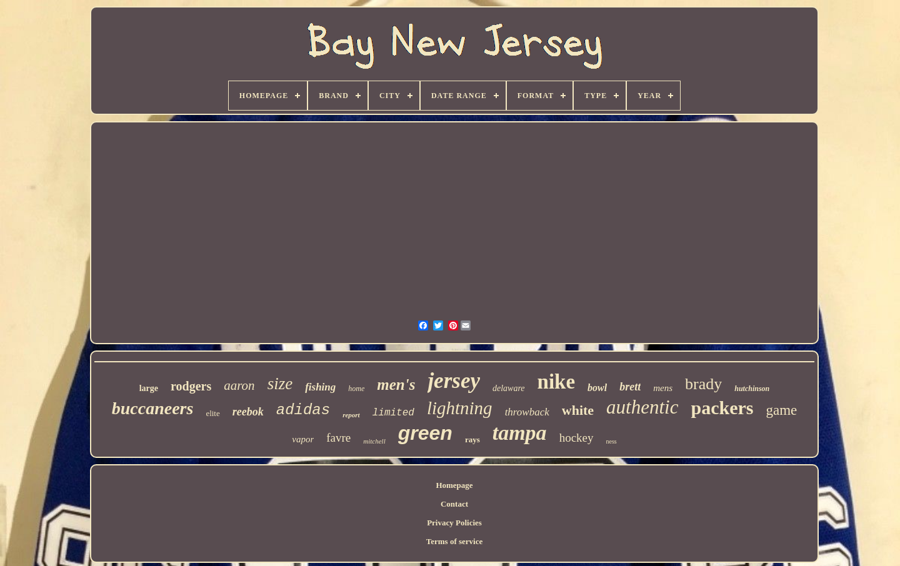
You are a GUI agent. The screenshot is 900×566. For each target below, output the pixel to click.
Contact (454, 504)
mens (662, 388)
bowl (597, 387)
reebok (248, 411)
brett (630, 386)
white (578, 410)
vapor (303, 439)
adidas (303, 410)
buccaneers (153, 408)
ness (611, 441)
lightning (459, 408)
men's (396, 384)
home (356, 388)
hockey (576, 437)
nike (557, 381)
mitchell (374, 441)
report (351, 415)
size (280, 383)
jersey (454, 381)
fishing (320, 387)
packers (722, 407)
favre (338, 437)
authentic (642, 407)
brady (703, 384)
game (781, 410)
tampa (519, 432)
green (425, 433)
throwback (527, 412)
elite (212, 413)
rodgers (191, 386)
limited (393, 413)
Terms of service (454, 541)
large (148, 388)
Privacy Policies (454, 522)
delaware (508, 388)
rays (472, 439)
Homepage (454, 485)
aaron (239, 385)
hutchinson (751, 388)
